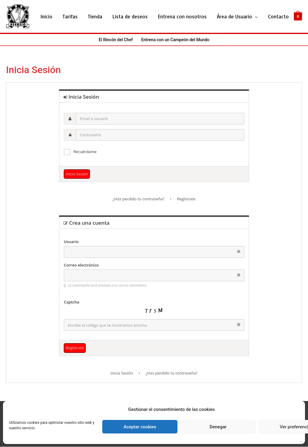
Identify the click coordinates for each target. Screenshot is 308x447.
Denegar (218, 427)
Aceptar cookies (140, 427)
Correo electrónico (81, 265)
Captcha (71, 302)
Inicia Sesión (122, 373)
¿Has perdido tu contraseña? (138, 199)
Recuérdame (85, 152)
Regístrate (186, 199)
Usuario (71, 242)
